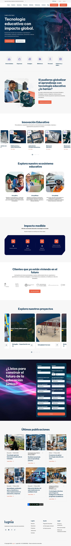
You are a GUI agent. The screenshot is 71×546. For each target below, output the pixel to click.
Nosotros (13, 5)
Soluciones (19, 5)
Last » (41, 504)
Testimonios (37, 5)
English (60, 1)
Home (8, 5)
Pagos (55, 1)
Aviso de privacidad (61, 527)
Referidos (31, 5)
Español (64, 1)
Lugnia (13, 543)
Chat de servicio (47, 528)
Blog (48, 5)
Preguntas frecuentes (47, 523)
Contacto (44, 5)
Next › (37, 504)
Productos (25, 5)
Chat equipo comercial (48, 526)
